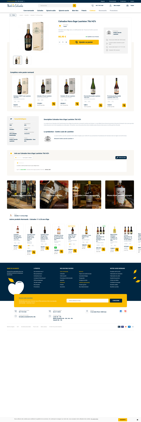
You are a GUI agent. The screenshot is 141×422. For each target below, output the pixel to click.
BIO (55, 247)
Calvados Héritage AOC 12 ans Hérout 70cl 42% (17, 237)
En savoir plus (94, 419)
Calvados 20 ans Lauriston (44, 96)
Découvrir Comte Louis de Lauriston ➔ (64, 138)
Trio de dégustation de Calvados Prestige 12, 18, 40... (100, 238)
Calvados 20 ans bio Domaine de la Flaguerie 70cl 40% (58, 237)
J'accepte (122, 419)
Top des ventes (37, 282)
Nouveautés (37, 284)
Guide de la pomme (115, 278)
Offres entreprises (38, 280)
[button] (12, 15)
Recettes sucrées (114, 286)
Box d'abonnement (83, 286)
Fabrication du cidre (115, 276)
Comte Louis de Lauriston (19, 99)
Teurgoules (82, 278)
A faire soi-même (114, 280)
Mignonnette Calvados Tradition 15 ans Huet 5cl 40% (113, 237)
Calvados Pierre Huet (113, 242)
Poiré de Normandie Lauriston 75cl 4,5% (92, 96)
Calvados (62, 273)
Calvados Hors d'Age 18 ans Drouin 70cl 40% (72, 237)
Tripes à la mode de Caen (85, 273)
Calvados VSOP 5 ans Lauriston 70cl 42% (22, 96)
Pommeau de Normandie (66, 278)
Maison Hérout (17, 240)
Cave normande (64, 271)
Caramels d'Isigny (83, 276)
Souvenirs (62, 286)
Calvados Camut (99, 242)
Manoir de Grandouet (29, 242)
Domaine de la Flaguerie (57, 242)
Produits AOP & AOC (115, 271)
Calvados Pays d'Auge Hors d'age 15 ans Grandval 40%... (45, 237)
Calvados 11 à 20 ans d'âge (21, 215)
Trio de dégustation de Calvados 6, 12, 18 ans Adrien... (128, 237)
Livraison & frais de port (40, 278)
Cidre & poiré (63, 276)
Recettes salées (114, 284)
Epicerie (81, 271)
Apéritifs (62, 280)
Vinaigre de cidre (83, 280)
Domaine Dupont (85, 239)
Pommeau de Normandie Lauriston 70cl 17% (114, 96)
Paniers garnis (82, 284)
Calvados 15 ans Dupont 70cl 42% (86, 237)
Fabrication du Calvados (116, 273)
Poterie (62, 284)
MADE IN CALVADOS (13, 268)
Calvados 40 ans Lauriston (67, 96)
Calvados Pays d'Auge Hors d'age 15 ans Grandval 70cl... (31, 237)
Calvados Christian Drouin (72, 241)
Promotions (37, 286)
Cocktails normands (115, 282)
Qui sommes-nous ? (39, 271)
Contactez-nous (38, 276)
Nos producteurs (38, 273)
